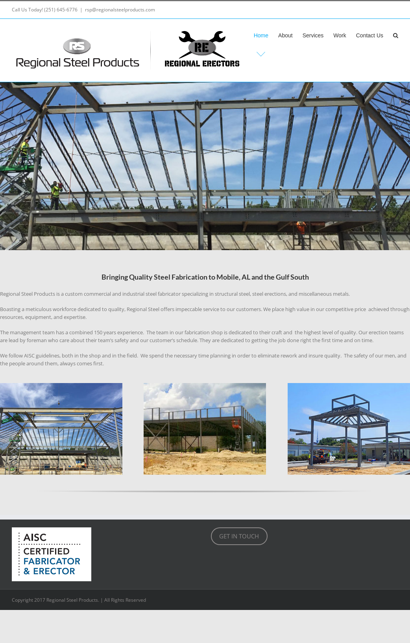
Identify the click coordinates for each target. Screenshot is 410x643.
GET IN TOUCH (239, 536)
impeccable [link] (189, 309)
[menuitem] (266, 35)
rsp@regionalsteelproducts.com (120, 9)
